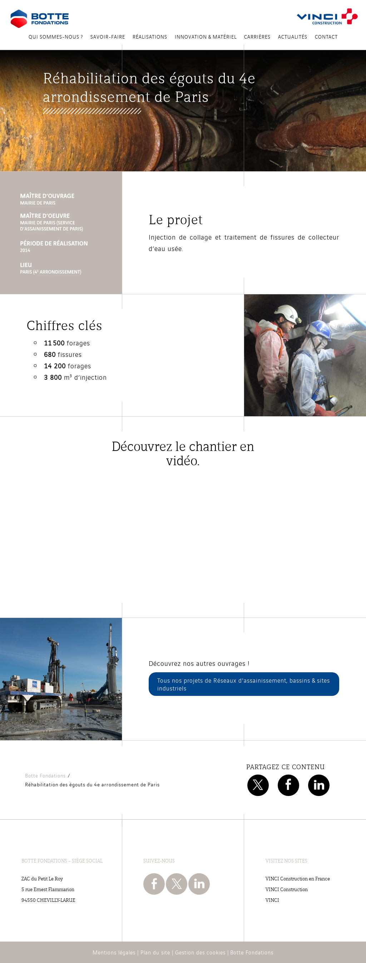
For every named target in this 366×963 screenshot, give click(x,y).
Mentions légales (114, 952)
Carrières (257, 36)
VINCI (272, 899)
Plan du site (155, 952)
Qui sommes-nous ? (56, 36)
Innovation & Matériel (206, 36)
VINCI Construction (287, 889)
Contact (326, 36)
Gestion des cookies (200, 952)
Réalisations (150, 36)
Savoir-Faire (107, 36)
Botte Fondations (251, 952)
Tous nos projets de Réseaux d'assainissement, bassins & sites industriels (243, 684)
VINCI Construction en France (298, 878)
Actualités (292, 36)
